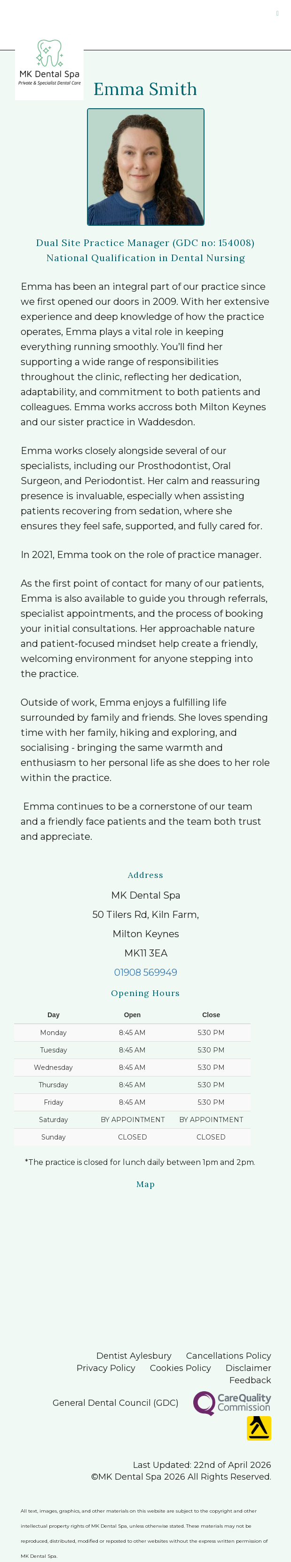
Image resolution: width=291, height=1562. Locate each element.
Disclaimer (248, 1368)
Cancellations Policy (228, 1356)
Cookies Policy (180, 1368)
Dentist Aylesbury (134, 1356)
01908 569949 (145, 972)
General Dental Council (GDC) (116, 1403)
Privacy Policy (106, 1368)
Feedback (250, 1380)
